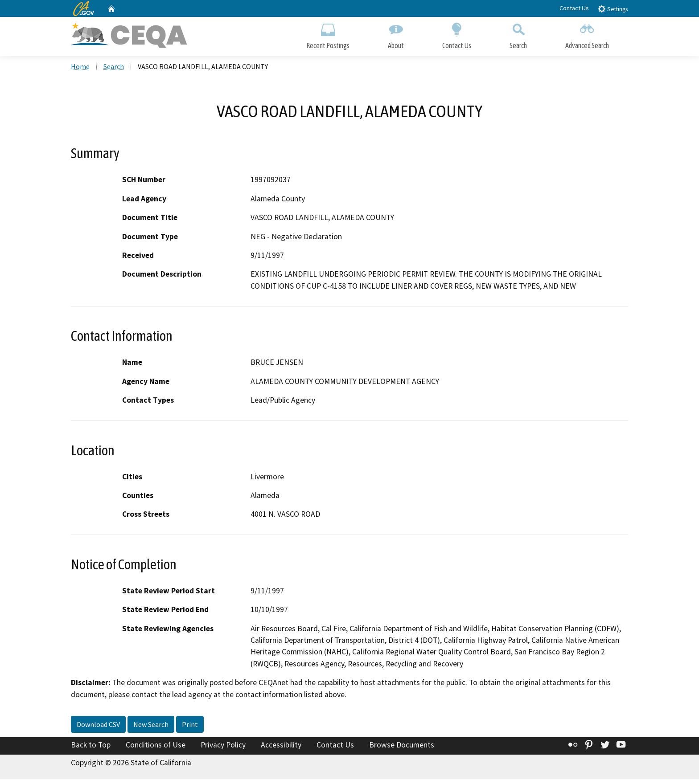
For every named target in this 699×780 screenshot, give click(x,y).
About (396, 34)
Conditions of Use (155, 746)
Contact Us (574, 8)
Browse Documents (401, 746)
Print (190, 725)
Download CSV (98, 725)
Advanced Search (587, 34)
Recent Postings (327, 34)
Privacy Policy (223, 746)
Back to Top (91, 746)
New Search (151, 725)
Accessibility (281, 746)
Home (80, 67)
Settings (613, 8)
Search (518, 34)
